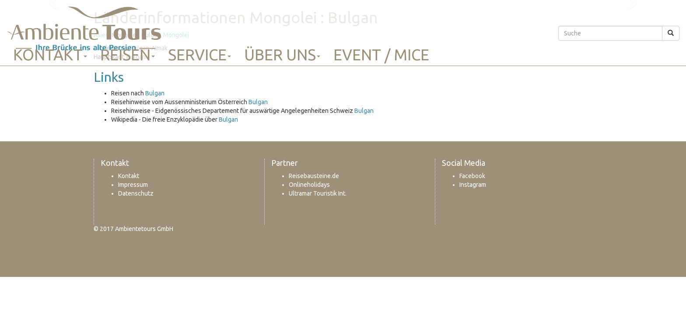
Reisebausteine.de (314, 175)
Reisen (127, 54)
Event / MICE (381, 54)
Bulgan (154, 93)
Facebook (472, 175)
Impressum (133, 184)
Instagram (472, 184)
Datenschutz (136, 193)
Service (199, 54)
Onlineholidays (309, 184)
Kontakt (50, 54)
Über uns (282, 54)
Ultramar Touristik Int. (317, 193)
